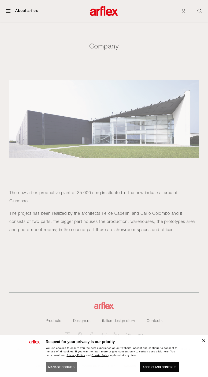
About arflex (26, 11)
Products (53, 320)
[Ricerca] (199, 11)
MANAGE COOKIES (61, 367)
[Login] (183, 11)
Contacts (155, 320)
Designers (82, 320)
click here (162, 351)
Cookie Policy (100, 355)
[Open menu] (8, 11)
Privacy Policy (76, 355)
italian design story (118, 320)
